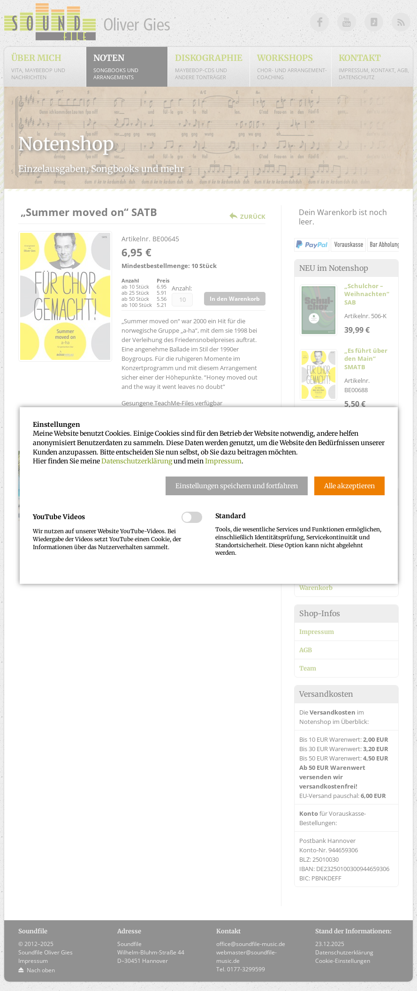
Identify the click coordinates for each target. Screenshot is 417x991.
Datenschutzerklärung (136, 461)
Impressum (223, 461)
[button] (237, 486)
